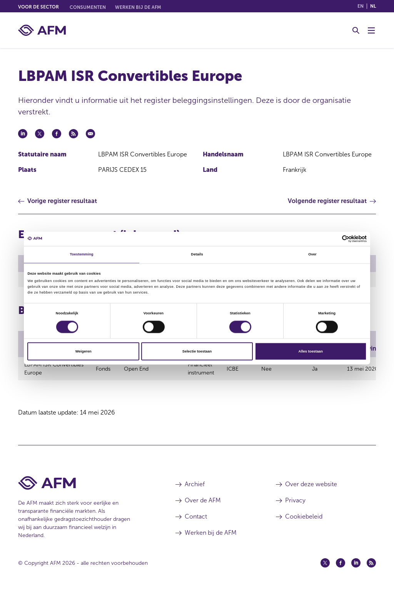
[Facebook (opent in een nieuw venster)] (340, 566)
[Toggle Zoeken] (356, 30)
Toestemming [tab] (81, 255)
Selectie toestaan (197, 351)
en (360, 6)
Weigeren (83, 351)
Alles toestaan (311, 351)
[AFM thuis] (42, 30)
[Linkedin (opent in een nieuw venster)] (356, 566)
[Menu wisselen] (371, 30)
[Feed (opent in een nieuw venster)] (371, 566)
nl (373, 6)
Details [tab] (197, 255)
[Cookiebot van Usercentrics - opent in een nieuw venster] (333, 238)
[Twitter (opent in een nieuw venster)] (325, 566)
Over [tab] (312, 255)
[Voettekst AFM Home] (85, 486)
